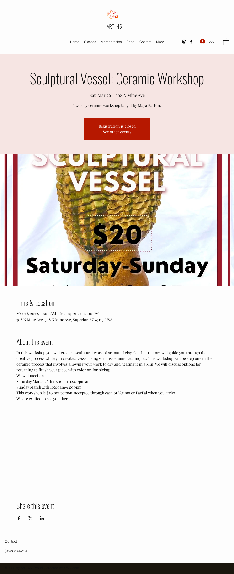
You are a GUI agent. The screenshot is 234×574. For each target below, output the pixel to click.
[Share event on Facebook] (18, 518)
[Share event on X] (30, 518)
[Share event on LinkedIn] (42, 518)
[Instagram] (184, 41)
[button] (226, 41)
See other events (117, 131)
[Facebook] (191, 41)
